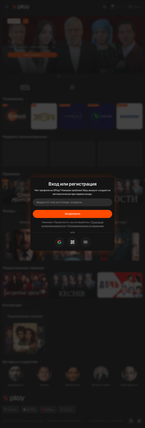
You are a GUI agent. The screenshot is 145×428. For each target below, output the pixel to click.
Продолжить (72, 214)
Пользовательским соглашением (86, 225)
